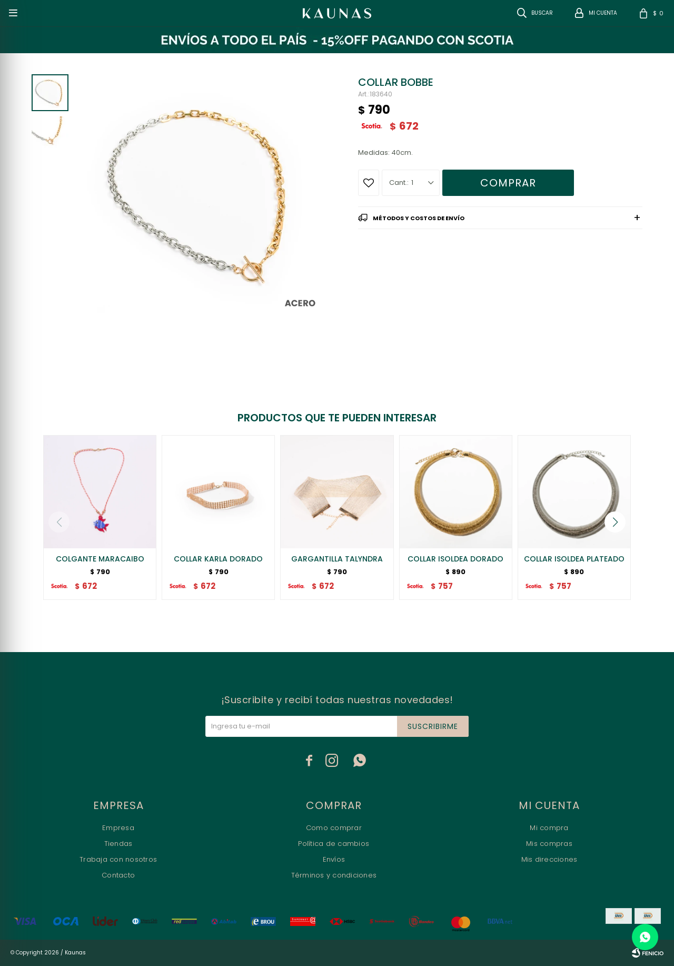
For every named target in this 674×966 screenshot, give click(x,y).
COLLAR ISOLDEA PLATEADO (574, 559)
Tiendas (118, 844)
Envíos (334, 859)
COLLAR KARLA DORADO (218, 559)
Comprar (508, 182)
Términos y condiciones (334, 875)
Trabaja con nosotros (118, 859)
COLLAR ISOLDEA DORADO (455, 559)
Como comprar (334, 828)
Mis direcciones (549, 859)
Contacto (118, 875)
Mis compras (549, 844)
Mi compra (549, 828)
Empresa (118, 828)
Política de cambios (333, 844)
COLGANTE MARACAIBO (100, 559)
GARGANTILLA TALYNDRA (337, 559)
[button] (615, 522)
